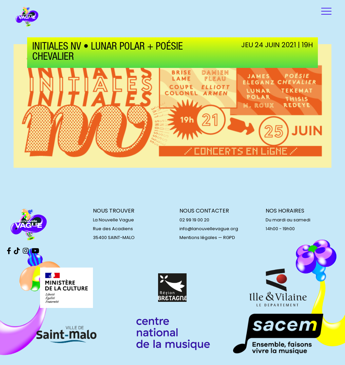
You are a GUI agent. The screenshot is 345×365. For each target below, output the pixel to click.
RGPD (229, 237)
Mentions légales (198, 237)
